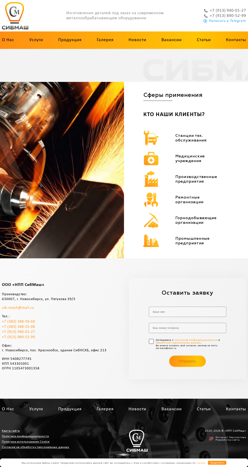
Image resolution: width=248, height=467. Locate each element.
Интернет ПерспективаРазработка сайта (227, 438)
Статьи (204, 40)
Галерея (105, 40)
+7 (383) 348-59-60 (18, 322)
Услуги (36, 40)
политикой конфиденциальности (196, 340)
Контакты (236, 40)
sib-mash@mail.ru (18, 308)
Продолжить (217, 462)
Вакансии (171, 40)
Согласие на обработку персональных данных (35, 447)
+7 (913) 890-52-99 (225, 16)
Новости (137, 40)
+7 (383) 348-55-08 (18, 327)
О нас (8, 40)
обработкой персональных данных (178, 342)
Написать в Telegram (224, 21)
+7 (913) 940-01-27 (225, 11)
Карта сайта (11, 431)
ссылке (200, 463)
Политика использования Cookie (26, 442)
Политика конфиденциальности (25, 436)
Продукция (70, 40)
